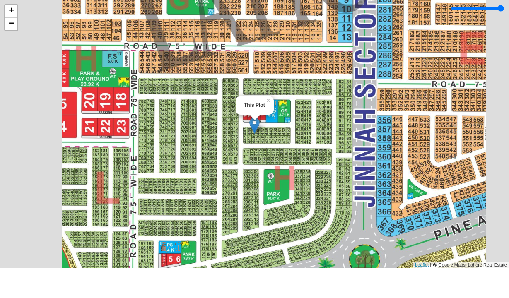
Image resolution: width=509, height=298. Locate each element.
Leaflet (422, 264)
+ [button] (11, 11)
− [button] (11, 24)
